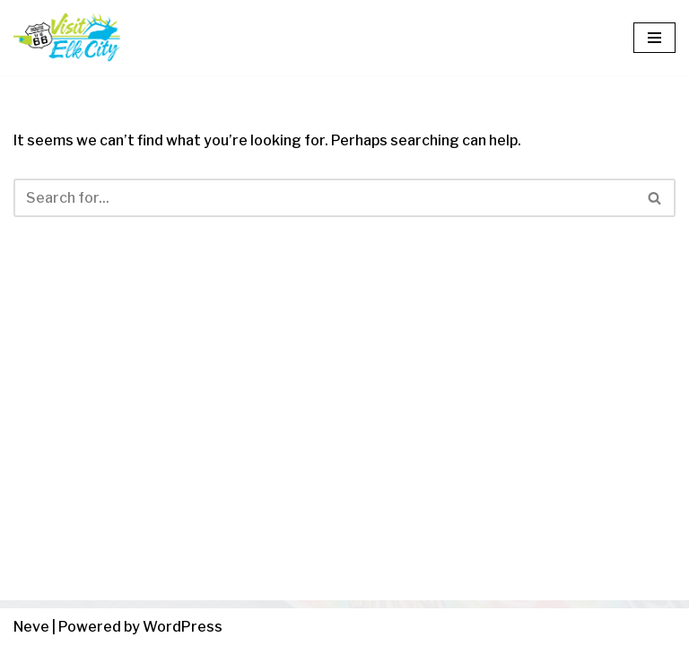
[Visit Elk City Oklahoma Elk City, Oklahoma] (67, 38)
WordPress (182, 626)
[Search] (324, 198)
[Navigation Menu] (654, 37)
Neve (31, 626)
